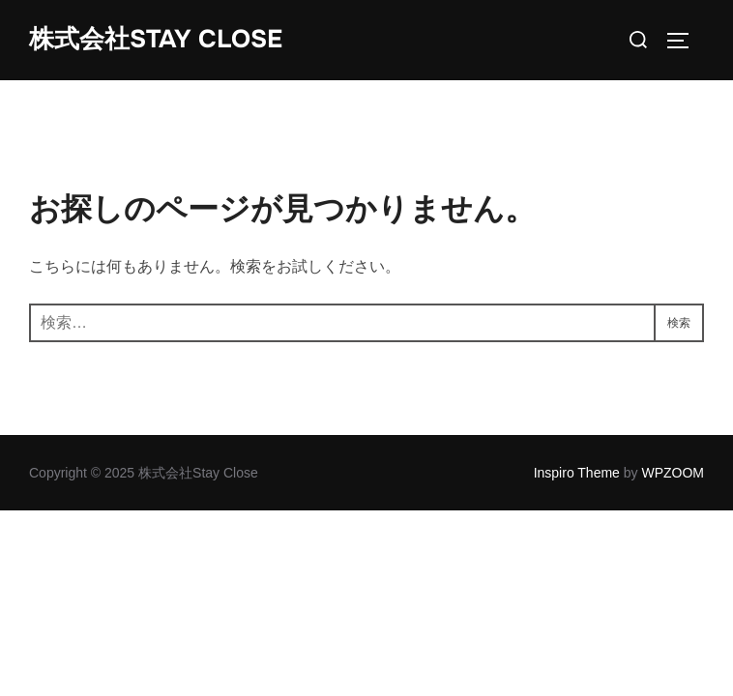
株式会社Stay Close (155, 39)
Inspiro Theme (577, 472)
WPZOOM (672, 472)
